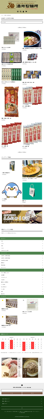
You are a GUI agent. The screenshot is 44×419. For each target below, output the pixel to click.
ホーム (2, 15)
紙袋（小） (24, 200)
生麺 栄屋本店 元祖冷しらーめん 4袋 (29, 62)
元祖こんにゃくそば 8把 (6, 47)
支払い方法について (10, 411)
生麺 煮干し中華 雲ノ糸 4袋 (28, 82)
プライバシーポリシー (36, 411)
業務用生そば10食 (5, 308)
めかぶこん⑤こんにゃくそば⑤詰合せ (8, 81)
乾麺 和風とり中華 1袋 (6, 118)
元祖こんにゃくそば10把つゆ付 (7, 64)
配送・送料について (16, 411)
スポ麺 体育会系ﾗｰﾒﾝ (12, 172)
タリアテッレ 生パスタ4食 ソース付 (29, 178)
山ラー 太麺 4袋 (25, 146)
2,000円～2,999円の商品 (7, 15)
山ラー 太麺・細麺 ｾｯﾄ (26, 106)
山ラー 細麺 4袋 (5, 146)
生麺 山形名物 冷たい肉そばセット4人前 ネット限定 (32, 48)
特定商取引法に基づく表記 (28, 411)
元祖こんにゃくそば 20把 (27, 311)
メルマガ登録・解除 (22, 412)
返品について (22, 411)
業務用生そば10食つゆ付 (6, 325)
